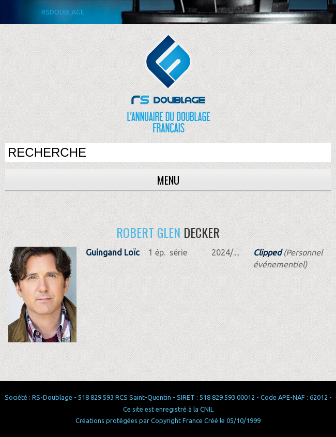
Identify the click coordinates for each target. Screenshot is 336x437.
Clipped (267, 252)
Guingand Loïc (113, 252)
